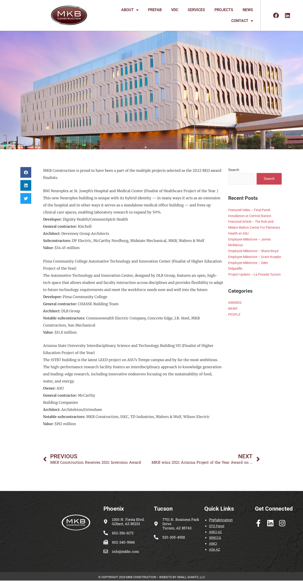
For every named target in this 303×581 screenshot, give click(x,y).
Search (233, 170)
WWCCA (215, 538)
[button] (25, 172)
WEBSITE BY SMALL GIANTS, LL (181, 578)
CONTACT (242, 21)
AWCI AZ (216, 532)
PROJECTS (223, 10)
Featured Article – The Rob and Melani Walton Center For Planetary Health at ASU (252, 228)
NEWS (248, 10)
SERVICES (196, 10)
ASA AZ (215, 550)
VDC (174, 10)
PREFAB (155, 10)
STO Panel (217, 527)
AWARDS (235, 320)
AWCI (213, 544)
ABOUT (129, 10)
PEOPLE (234, 332)
